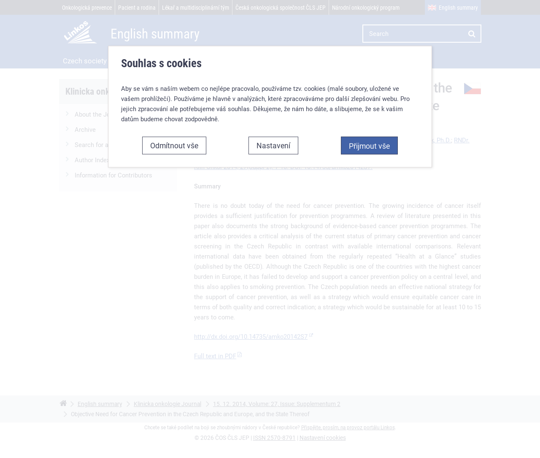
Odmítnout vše (174, 145)
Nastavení (273, 145)
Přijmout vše (369, 146)
